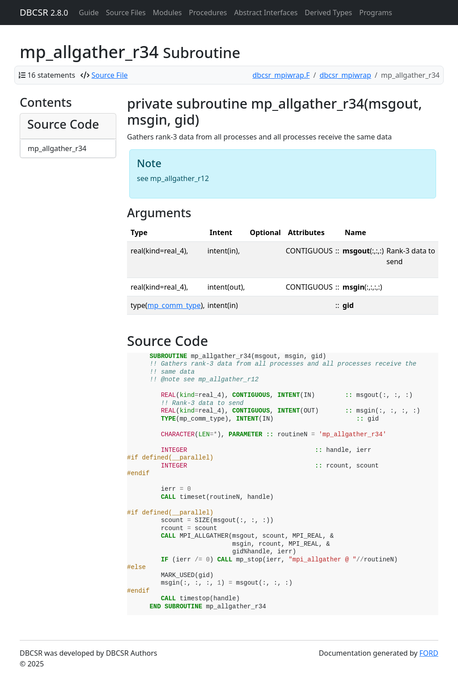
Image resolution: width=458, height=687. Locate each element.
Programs (375, 12)
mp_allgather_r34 (57, 148)
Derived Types (328, 12)
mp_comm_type (174, 305)
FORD (429, 653)
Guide (89, 12)
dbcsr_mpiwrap (345, 75)
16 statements (51, 75)
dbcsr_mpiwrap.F (281, 75)
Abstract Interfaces (265, 12)
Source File (110, 75)
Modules (167, 12)
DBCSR (44, 12)
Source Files (126, 12)
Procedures (208, 12)
